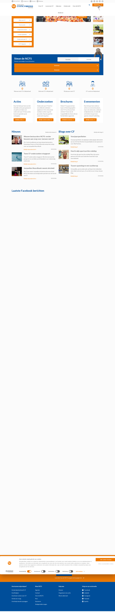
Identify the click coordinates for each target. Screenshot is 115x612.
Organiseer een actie (65, 588)
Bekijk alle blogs (98, 132)
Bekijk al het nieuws (50, 132)
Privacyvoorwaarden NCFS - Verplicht (66, 560)
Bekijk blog (74, 147)
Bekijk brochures (68, 119)
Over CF (40, 6)
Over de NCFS (77, 6)
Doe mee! (82, 16)
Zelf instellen (79, 609)
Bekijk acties (19, 119)
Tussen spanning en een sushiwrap (84, 166)
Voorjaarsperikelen (78, 136)
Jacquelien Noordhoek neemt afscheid (39, 168)
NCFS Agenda (24, 44)
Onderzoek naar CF (23, 39)
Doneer (61, 585)
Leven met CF (49, 6)
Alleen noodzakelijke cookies (102, 601)
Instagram (86, 591)
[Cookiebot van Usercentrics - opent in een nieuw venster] (9, 609)
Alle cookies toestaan (102, 597)
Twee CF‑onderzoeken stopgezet (37, 153)
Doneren (34, 1)
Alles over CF (24, 20)
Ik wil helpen (15, 588)
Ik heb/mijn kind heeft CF (19, 585)
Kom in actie (24, 25)
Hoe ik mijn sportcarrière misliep (84, 151)
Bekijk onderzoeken (45, 119)
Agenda (37, 585)
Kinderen (60, 12)
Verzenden (88, 569)
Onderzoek (67, 6)
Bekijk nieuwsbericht (30, 149)
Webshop (41, 1)
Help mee (58, 6)
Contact (37, 588)
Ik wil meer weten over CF (19, 591)
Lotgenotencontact (23, 29)
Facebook (86, 585)
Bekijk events (90, 119)
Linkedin (85, 588)
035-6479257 (17, 1)
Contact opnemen (24, 34)
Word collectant (63, 591)
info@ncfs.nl (26, 1)
